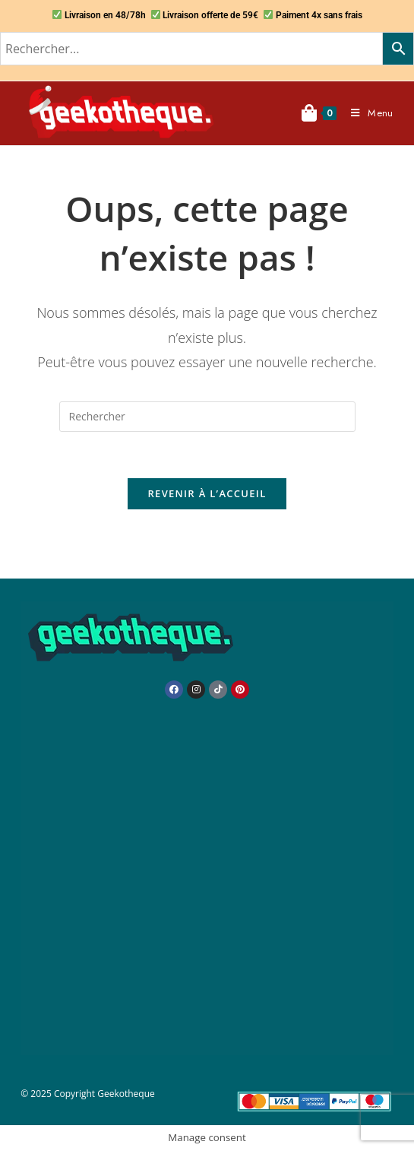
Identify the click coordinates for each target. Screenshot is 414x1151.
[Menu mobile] (366, 113)
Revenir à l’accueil (206, 493)
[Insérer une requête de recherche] (207, 416)
